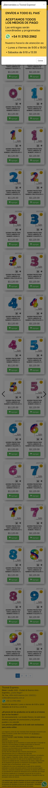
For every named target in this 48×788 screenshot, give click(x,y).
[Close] (44, 4)
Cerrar (40, 61)
